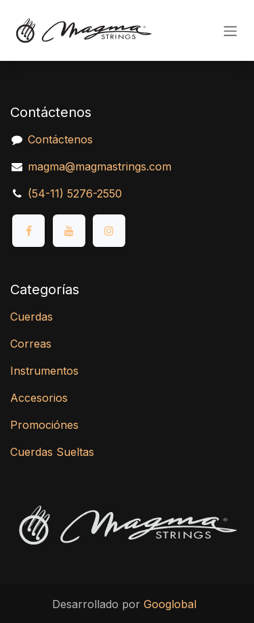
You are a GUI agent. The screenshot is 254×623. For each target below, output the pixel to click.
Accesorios (39, 398)
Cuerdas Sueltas (52, 452)
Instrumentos (44, 370)
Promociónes (44, 425)
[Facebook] (28, 230)
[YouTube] (69, 230)
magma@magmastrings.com (99, 166)
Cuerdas (31, 316)
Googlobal (170, 604)
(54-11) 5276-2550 (75, 193)
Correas (30, 343)
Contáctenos (60, 139)
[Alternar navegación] (230, 30)
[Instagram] (109, 230)
